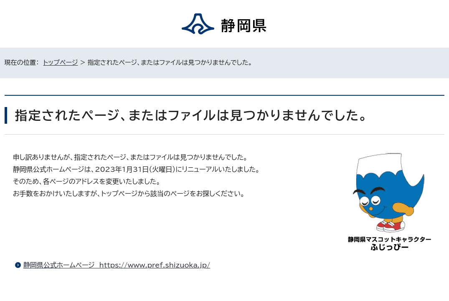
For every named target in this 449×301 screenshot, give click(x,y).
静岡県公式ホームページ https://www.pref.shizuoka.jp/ (116, 265)
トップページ (60, 62)
